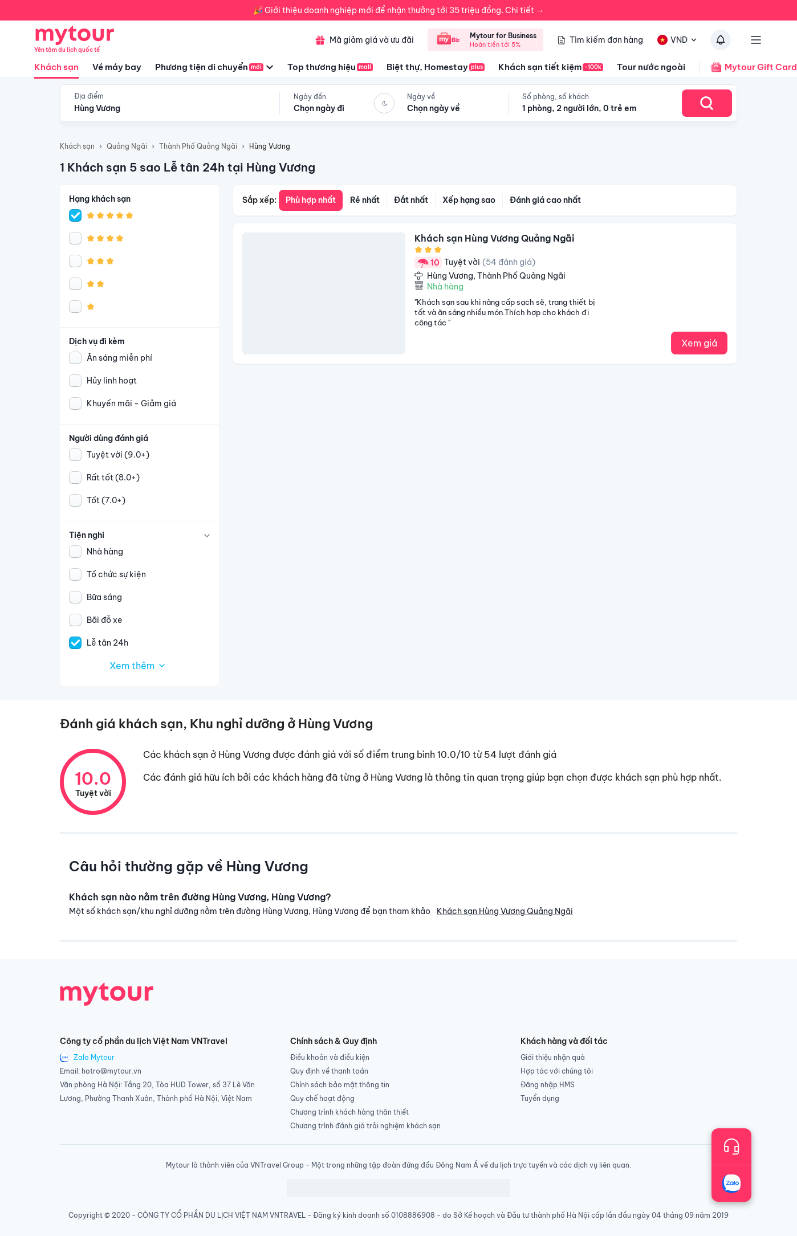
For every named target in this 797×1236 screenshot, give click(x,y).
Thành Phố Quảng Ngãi (198, 146)
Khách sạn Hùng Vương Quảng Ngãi (505, 911)
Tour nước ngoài (651, 67)
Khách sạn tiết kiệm (550, 67)
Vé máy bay (116, 67)
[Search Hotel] (707, 103)
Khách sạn (56, 70)
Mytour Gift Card (748, 67)
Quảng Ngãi (127, 146)
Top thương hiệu (330, 67)
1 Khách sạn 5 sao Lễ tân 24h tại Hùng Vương (187, 167)
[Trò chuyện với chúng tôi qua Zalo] (731, 1183)
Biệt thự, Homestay (436, 67)
